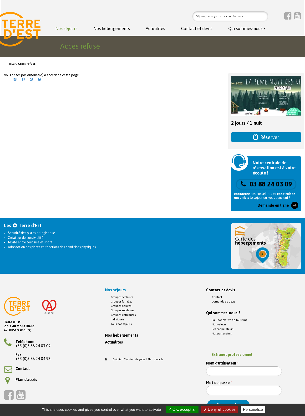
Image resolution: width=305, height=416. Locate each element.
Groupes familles (121, 301)
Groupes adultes (121, 306)
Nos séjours (66, 28)
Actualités (155, 28)
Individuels (117, 319)
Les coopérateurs (222, 329)
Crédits (116, 359)
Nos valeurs (219, 324)
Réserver (266, 137)
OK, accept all (182, 409)
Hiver (12, 64)
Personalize (253, 409)
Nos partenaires (222, 333)
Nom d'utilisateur (222, 363)
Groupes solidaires (122, 310)
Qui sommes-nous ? (246, 28)
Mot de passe (219, 383)
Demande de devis (223, 301)
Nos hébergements (111, 28)
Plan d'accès (21, 379)
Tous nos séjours (121, 324)
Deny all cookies (220, 409)
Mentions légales (134, 359)
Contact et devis (196, 28)
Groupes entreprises (123, 315)
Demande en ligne (273, 205)
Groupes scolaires (122, 297)
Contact (17, 368)
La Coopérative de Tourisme (229, 320)
